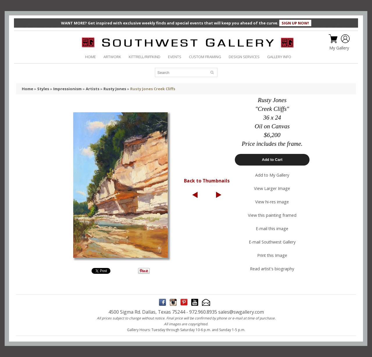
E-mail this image (272, 228)
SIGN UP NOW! (295, 23)
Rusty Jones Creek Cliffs (152, 88)
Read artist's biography (272, 268)
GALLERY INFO (279, 56)
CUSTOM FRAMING (205, 56)
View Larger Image (272, 188)
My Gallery (339, 48)
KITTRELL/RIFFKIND (144, 56)
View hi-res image (272, 202)
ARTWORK (112, 56)
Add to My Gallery (272, 175)
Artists (92, 88)
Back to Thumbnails (207, 180)
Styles (43, 88)
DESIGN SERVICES (244, 56)
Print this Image (272, 255)
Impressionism (67, 88)
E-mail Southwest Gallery (272, 242)
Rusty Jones (114, 88)
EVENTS (174, 56)
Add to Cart (272, 159)
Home (27, 88)
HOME (90, 56)
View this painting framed (272, 215)
